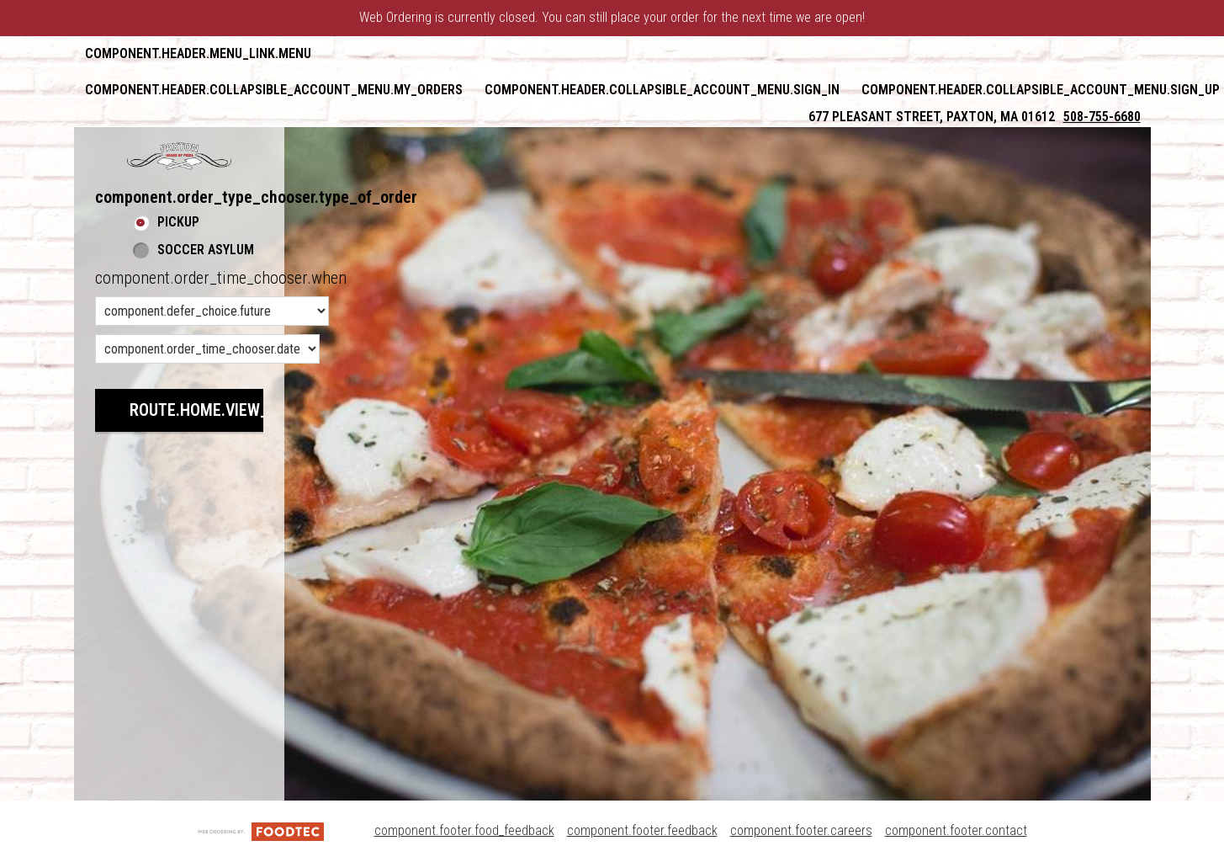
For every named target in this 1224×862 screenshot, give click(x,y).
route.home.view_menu (219, 410)
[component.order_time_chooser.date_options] (207, 349)
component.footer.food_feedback (464, 830)
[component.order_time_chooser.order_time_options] (212, 311)
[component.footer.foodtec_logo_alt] (261, 830)
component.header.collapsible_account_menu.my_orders (274, 90)
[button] (179, 156)
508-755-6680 (1102, 117)
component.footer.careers (801, 830)
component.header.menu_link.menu (198, 53)
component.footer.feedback (642, 830)
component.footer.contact (956, 830)
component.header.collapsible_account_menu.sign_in (662, 90)
